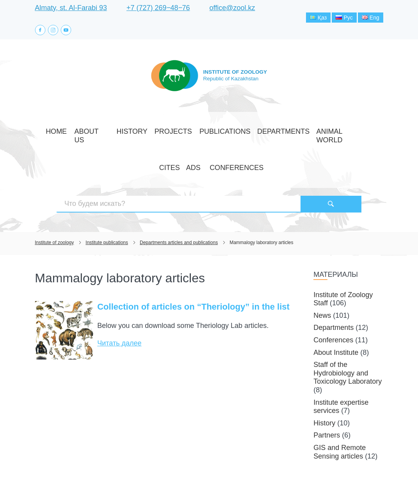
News (322, 264)
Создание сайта (333, 460)
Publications (180, 133)
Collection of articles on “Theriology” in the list (193, 255)
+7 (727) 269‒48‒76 (158, 8)
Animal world (270, 133)
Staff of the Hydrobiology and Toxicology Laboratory (347, 321)
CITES (304, 133)
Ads (323, 133)
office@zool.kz (232, 8)
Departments (224, 133)
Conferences (355, 133)
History (109, 133)
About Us (78, 133)
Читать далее (119, 292)
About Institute (335, 301)
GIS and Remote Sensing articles (339, 400)
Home (50, 133)
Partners (326, 384)
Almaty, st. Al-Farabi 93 (71, 8)
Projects (140, 133)
